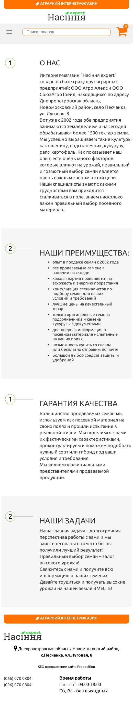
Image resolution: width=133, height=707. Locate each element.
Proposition (86, 666)
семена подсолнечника (81, 316)
